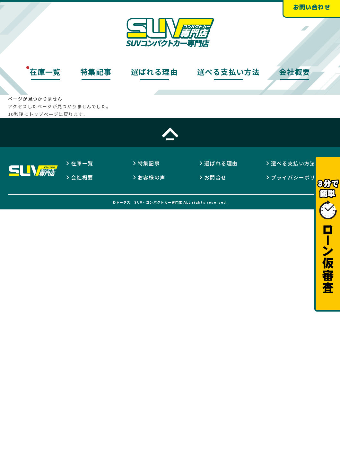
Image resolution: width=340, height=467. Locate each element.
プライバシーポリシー (299, 177)
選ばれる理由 (154, 71)
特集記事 (96, 71)
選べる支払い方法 (228, 71)
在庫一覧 (45, 71)
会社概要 (294, 71)
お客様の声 (152, 177)
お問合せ (215, 177)
